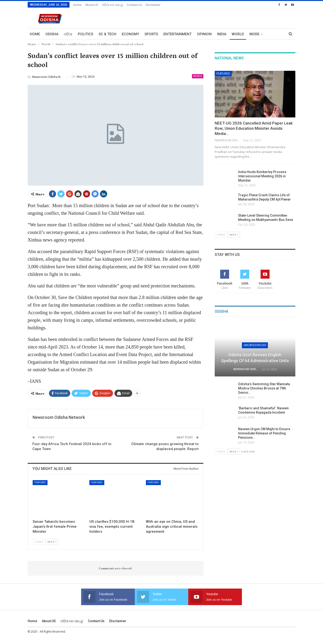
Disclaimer (153, 5)
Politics (85, 34)
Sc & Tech (107, 34)
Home (77, 5)
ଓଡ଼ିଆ (68, 34)
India (221, 34)
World (238, 34)
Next (51, 541)
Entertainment (177, 34)
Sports (151, 34)
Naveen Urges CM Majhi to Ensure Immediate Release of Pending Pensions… (264, 433)
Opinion (204, 34)
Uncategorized (255, 345)
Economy (130, 34)
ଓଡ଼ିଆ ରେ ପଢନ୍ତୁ (112, 5)
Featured (40, 482)
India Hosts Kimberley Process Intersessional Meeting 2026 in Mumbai (262, 176)
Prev (39, 541)
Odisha (51, 34)
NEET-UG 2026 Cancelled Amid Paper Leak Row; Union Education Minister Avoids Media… (254, 128)
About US (91, 5)
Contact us (134, 5)
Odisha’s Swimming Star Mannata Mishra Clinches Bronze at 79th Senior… (264, 388)
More (254, 34)
